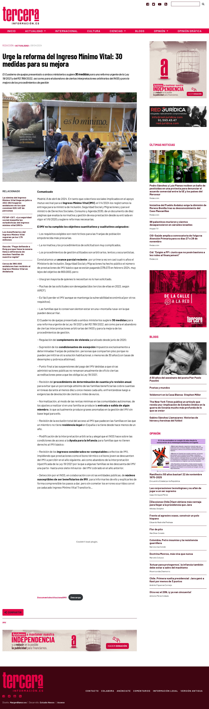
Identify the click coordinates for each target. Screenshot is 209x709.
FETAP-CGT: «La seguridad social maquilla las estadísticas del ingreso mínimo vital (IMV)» (17, 221)
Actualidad (22, 45)
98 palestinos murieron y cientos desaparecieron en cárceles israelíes (171, 223)
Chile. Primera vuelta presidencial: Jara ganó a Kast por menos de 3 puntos (177, 580)
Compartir (13, 612)
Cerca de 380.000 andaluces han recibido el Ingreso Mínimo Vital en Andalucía (16, 267)
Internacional (66, 31)
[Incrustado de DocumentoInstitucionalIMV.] (87, 542)
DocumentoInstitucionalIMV (52, 597)
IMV (4, 622)
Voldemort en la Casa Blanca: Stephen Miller (175, 394)
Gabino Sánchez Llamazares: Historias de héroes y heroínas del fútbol (174, 419)
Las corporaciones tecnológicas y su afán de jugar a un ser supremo (175, 489)
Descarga (76, 597)
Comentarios (141, 690)
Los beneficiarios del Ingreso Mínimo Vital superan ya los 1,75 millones (14, 235)
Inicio (11, 31)
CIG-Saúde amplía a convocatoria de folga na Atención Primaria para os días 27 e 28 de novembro (176, 238)
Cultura (93, 31)
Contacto (92, 690)
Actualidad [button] (34, 31)
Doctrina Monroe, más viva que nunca (171, 553)
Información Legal (165, 690)
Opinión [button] (160, 31)
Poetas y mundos (160, 387)
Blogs (140, 31)
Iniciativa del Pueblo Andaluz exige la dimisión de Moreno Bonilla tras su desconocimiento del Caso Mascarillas (178, 208)
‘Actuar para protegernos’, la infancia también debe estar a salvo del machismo (176, 566)
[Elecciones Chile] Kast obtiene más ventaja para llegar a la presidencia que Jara (175, 503)
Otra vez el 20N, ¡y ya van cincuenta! (170, 592)
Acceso (61, 702)
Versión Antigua (192, 690)
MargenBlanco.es (18, 702)
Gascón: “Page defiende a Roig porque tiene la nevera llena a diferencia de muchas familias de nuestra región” (17, 251)
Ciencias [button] (116, 31)
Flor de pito (156, 529)
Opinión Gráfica (190, 31)
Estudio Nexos (47, 702)
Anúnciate (124, 690)
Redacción (7, 45)
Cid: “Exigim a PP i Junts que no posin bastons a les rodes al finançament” (177, 254)
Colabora (107, 690)
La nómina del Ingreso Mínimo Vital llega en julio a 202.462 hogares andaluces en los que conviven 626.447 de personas (17, 204)
